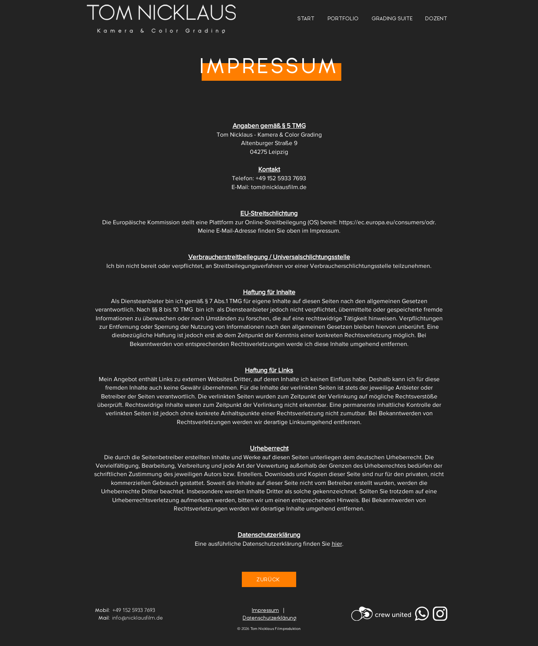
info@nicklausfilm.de (137, 618)
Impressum (265, 610)
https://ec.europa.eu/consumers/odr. (387, 222)
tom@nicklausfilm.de (278, 187)
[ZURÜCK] (269, 579)
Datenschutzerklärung (270, 618)
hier (337, 543)
